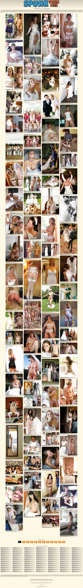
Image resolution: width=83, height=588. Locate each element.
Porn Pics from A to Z (37, 580)
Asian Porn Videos (51, 580)
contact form (41, 584)
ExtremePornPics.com (44, 580)
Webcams (47, 8)
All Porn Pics (31, 580)
